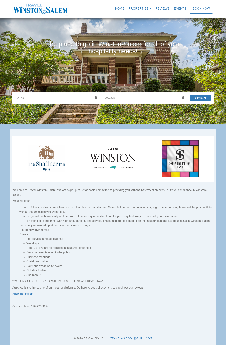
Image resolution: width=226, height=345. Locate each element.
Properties (139, 8)
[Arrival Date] (54, 98)
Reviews (163, 8)
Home (119, 8)
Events (180, 8)
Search (200, 97)
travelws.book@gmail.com (131, 338)
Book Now (201, 8)
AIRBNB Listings (22, 293)
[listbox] (113, 71)
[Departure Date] (141, 98)
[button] (5, 71)
